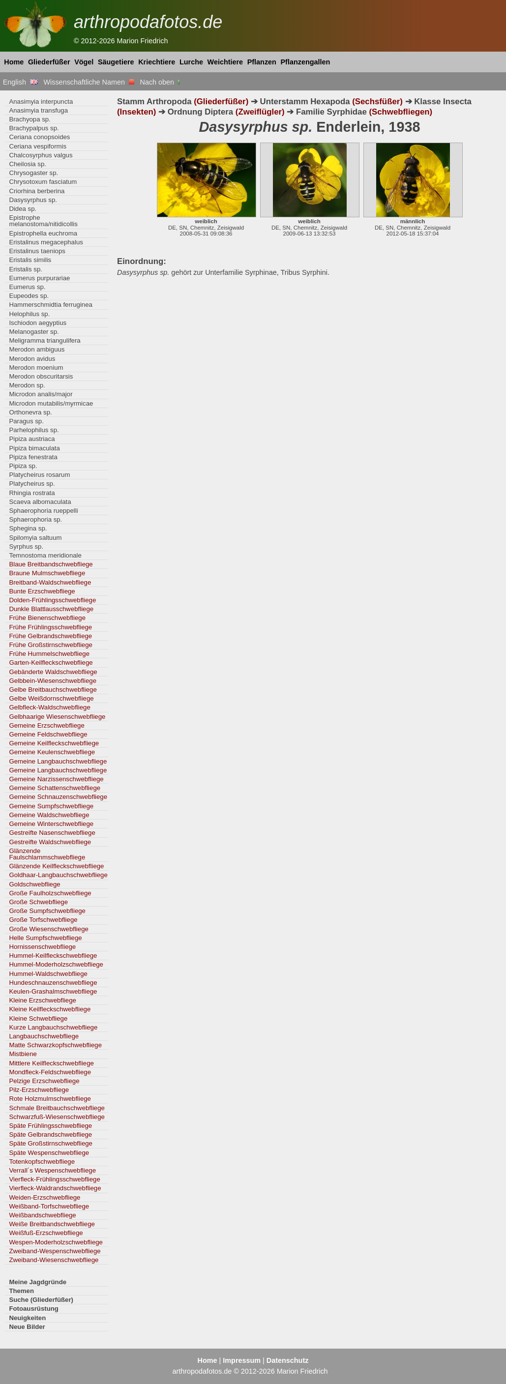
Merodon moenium (36, 367)
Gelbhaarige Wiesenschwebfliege (57, 716)
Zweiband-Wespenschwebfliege (54, 1251)
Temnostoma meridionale (45, 555)
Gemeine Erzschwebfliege (46, 725)
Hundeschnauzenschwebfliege (53, 982)
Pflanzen (261, 62)
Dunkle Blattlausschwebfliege (51, 609)
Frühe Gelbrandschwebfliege (50, 636)
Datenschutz (288, 1360)
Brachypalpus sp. (34, 128)
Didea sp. (22, 208)
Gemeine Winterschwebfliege (51, 823)
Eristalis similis (30, 260)
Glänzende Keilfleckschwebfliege (56, 866)
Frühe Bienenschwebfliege (47, 617)
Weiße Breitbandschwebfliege (51, 1224)
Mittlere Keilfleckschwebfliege (51, 1063)
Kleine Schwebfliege (38, 1018)
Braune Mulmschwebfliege (47, 573)
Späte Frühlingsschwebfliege (50, 1125)
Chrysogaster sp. (33, 173)
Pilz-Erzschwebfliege (39, 1089)
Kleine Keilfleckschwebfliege (49, 1009)
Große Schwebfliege (38, 902)
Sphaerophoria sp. (35, 519)
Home (14, 62)
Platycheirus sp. (32, 483)
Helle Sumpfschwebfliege (45, 938)
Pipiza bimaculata (34, 448)
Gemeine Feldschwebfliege (48, 734)
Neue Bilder (27, 1326)
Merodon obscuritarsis (41, 376)
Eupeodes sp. (29, 295)
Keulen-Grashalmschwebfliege (53, 991)
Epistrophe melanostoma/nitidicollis (43, 221)
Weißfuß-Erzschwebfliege (46, 1233)
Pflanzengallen (305, 62)
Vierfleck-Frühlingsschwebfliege (54, 1179)
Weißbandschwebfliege (42, 1215)
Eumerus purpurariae (39, 278)
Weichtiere (225, 62)
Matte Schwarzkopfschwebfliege (55, 1045)
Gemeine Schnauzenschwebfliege (58, 796)
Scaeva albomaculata (40, 501)
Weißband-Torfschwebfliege (49, 1206)
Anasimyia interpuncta (41, 101)
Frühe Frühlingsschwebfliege (50, 627)
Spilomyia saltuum (35, 537)
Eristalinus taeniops (37, 251)
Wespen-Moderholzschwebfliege (56, 1242)
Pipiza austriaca (32, 438)
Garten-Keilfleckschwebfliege (50, 662)
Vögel (83, 62)
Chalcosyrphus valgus (40, 155)
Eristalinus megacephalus (46, 242)
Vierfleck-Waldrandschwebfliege (55, 1188)
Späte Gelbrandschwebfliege (50, 1134)
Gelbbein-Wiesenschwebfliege (52, 680)
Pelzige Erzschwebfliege (44, 1081)
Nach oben (161, 82)
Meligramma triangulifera (44, 340)
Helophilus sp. (29, 314)
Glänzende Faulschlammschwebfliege (47, 854)
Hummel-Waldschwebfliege (48, 973)
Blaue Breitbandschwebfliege (50, 564)
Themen (21, 1291)
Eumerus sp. (27, 287)
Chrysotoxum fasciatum (43, 181)
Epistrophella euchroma (43, 233)
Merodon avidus (32, 358)
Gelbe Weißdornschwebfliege (51, 698)
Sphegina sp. (28, 528)
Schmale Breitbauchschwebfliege (57, 1108)
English (20, 82)
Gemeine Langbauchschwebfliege (58, 761)
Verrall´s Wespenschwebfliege (52, 1170)
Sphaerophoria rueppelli (43, 510)
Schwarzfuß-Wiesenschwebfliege (56, 1116)
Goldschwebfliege (34, 884)
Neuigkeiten (27, 1318)
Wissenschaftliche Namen (88, 82)
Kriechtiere (156, 62)
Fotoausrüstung (33, 1308)
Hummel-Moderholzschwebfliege (56, 964)
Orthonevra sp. (30, 412)
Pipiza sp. (23, 466)
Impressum (242, 1360)
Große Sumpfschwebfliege (47, 910)
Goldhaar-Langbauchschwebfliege (58, 875)
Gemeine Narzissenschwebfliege (56, 779)
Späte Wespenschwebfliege (49, 1152)
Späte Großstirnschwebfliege (50, 1143)
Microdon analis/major (40, 394)
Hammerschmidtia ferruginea (50, 304)
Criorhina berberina (36, 191)
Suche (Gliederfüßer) (41, 1299)
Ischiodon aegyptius (37, 322)
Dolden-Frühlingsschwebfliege (52, 600)
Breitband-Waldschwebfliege (50, 582)
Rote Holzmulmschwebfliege (50, 1098)
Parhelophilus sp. (34, 430)
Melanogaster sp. (34, 331)
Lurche (191, 62)
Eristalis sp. (25, 269)
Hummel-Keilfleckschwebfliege (53, 955)
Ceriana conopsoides (39, 137)
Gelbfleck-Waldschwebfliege (49, 707)
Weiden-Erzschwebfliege (44, 1197)
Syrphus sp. (26, 546)
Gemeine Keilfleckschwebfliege (54, 743)
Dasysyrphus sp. (33, 200)
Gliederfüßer (49, 62)
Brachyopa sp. (29, 119)
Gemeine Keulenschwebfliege (52, 752)
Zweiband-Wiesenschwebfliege (53, 1260)
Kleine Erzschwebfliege (42, 1000)
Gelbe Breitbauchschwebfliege (52, 689)
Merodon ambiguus (36, 349)
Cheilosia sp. (27, 164)
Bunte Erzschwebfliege (42, 591)
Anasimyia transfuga (38, 110)
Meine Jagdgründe (37, 1282)
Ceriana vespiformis (37, 146)
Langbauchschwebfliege (44, 1036)
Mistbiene (23, 1054)
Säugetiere (116, 62)
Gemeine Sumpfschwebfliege (51, 806)
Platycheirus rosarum (39, 474)
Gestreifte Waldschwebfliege (50, 842)
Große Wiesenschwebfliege (48, 929)
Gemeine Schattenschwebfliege (54, 788)
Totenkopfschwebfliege (42, 1161)
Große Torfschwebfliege (43, 919)
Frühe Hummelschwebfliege (49, 653)
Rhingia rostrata (32, 493)
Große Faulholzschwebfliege (50, 893)
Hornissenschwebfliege (42, 946)
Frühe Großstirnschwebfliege (50, 644)
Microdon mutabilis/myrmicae (51, 403)
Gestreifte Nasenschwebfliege (52, 832)
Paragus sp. (26, 421)
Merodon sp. (27, 385)
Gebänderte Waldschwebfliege (53, 672)
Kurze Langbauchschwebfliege (53, 1027)
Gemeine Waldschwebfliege (49, 815)
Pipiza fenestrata (33, 457)
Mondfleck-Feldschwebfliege (50, 1072)
